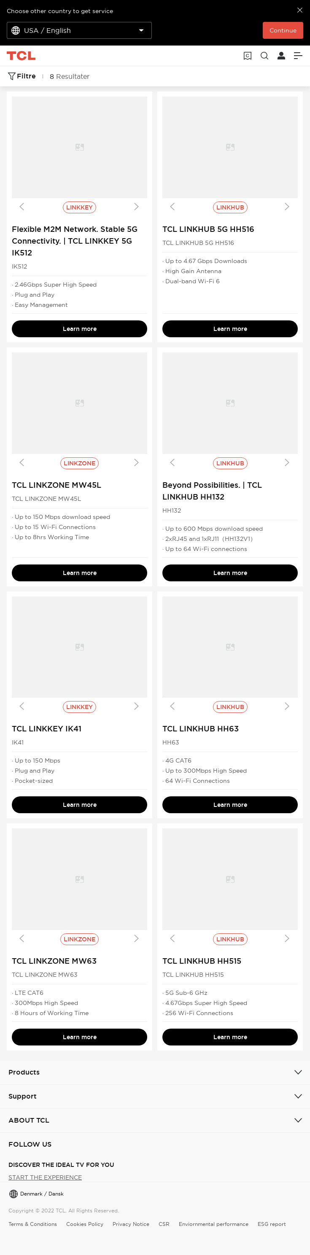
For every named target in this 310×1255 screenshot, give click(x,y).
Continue (283, 30)
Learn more (80, 329)
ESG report (272, 1224)
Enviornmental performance (213, 1224)
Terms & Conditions (32, 1224)
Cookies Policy (84, 1224)
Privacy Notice (131, 1224)
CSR (164, 1224)
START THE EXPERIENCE (45, 1177)
